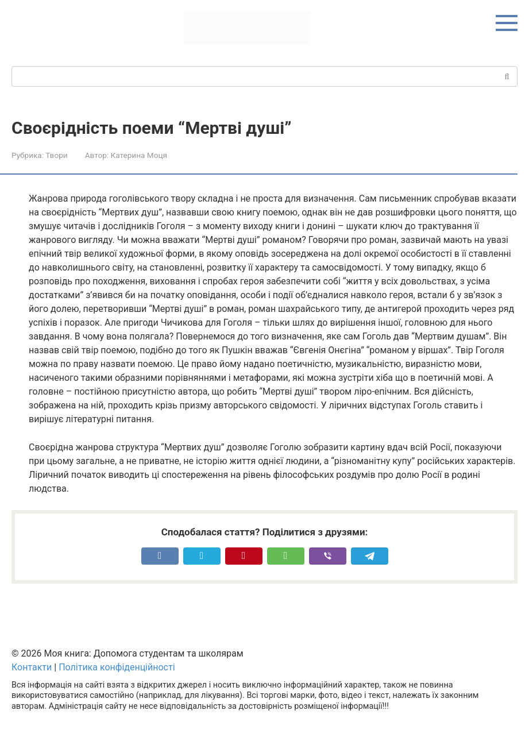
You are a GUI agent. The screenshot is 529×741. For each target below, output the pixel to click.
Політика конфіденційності (117, 667)
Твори (56, 155)
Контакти (31, 667)
